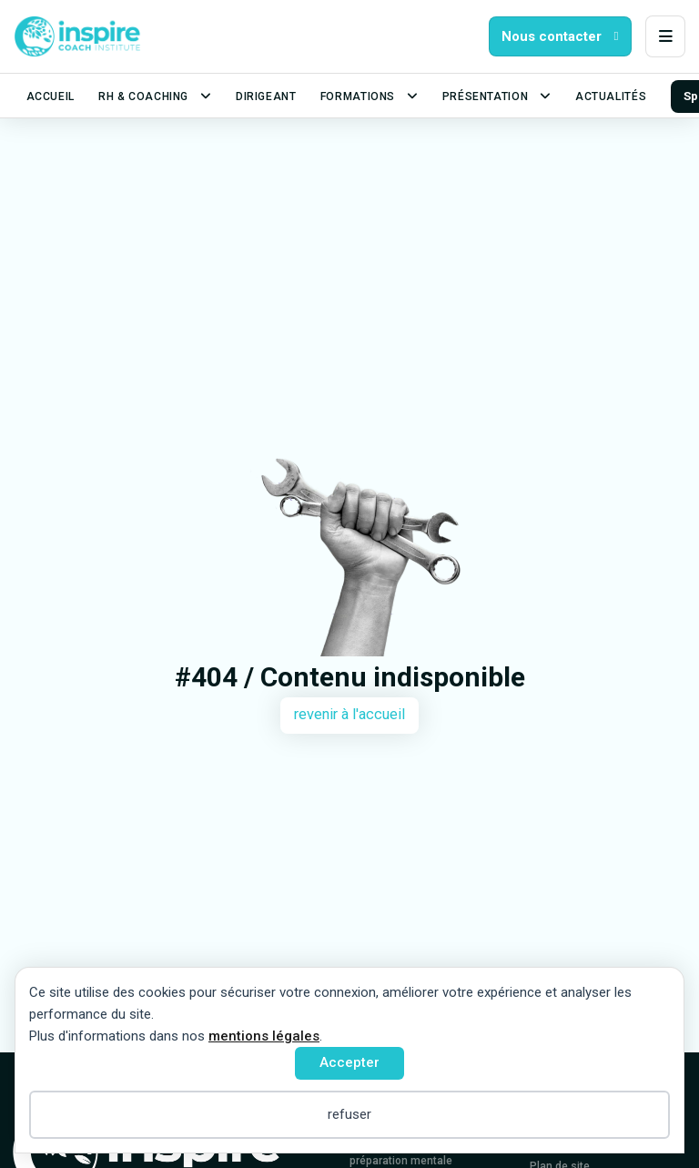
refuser (349, 1114)
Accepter (349, 1062)
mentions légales (263, 1036)
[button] (665, 36)
